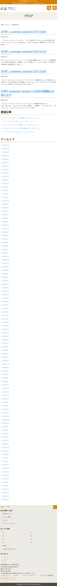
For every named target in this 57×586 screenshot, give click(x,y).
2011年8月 (5, 479)
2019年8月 (5, 235)
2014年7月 (5, 406)
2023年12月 (5, 166)
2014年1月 (5, 412)
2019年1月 (5, 256)
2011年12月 (5, 468)
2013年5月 (5, 440)
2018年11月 (5, 263)
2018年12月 (5, 260)
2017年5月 (5, 315)
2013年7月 (5, 433)
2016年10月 (5, 333)
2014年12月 (5, 388)
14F (32, 542)
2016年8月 (5, 340)
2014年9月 (5, 399)
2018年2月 (5, 284)
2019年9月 (5, 232)
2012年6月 (5, 461)
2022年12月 (5, 176)
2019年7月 (5, 239)
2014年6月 (5, 409)
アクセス (5, 520)
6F (31, 539)
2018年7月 (5, 277)
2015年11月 (5, 364)
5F (3, 539)
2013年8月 (5, 430)
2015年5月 (5, 378)
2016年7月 (5, 343)
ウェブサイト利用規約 (46, 575)
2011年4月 (5, 489)
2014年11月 (5, 392)
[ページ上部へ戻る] (55, 507)
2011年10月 (5, 475)
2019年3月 (5, 249)
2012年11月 (5, 451)
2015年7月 (5, 374)
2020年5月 (5, 218)
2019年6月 (5, 242)
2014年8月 (5, 402)
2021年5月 (5, 190)
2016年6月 (5, 347)
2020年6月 (5, 214)
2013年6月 (5, 437)
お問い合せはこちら (8, 578)
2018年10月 (5, 267)
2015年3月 (5, 381)
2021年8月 (5, 187)
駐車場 (4, 545)
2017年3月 (5, 319)
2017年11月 (5, 294)
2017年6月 (5, 312)
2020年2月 (5, 221)
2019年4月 (5, 246)
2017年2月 (5, 322)
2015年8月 (5, 371)
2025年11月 (5, 149)
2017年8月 (5, 305)
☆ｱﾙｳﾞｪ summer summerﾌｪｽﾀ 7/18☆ (23, 31)
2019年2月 (5, 253)
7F (3, 542)
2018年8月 (5, 274)
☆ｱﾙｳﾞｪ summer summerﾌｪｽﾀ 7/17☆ (23, 51)
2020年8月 (5, 208)
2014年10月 (5, 395)
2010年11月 (5, 496)
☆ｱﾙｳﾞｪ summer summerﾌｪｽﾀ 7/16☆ (23, 71)
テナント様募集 (7, 517)
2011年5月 (5, 485)
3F (3, 536)
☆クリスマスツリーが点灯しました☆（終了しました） (18, 121)
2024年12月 (5, 152)
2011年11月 (5, 472)
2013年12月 (5, 416)
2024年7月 (5, 162)
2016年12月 (5, 326)
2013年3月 (5, 444)
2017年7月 (5, 308)
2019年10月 (5, 228)
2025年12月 (5, 145)
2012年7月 (5, 458)
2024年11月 (5, 155)
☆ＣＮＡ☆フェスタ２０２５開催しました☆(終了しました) (20, 125)
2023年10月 (5, 169)
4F (31, 536)
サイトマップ (6, 575)
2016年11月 (5, 329)
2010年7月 (5, 499)
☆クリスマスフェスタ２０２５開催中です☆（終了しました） (20, 118)
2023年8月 (5, 173)
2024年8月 (5, 159)
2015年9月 (5, 367)
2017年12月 (5, 291)
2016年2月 (5, 353)
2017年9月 (5, 301)
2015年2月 (5, 385)
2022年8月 (5, 180)
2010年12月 (5, 492)
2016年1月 (5, 357)
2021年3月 (5, 194)
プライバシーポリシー (29, 575)
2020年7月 (5, 211)
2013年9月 (5, 426)
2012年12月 (5, 447)
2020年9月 (5, 204)
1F (3, 532)
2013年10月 (5, 423)
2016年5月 (5, 350)
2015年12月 (5, 360)
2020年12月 (5, 201)
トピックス (5, 557)
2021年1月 (5, 197)
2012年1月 (5, 465)
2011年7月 (5, 482)
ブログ (4, 560)
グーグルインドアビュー (9, 523)
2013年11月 (5, 419)
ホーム (2, 506)
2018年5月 (5, 280)
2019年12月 (5, 225)
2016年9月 (5, 336)
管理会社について (7, 513)
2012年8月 (5, 454)
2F (31, 532)
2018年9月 (5, 270)
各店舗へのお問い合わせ (9, 549)
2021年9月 (5, 183)
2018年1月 (5, 287)
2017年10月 (5, 298)
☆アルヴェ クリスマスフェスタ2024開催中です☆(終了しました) (21, 128)
